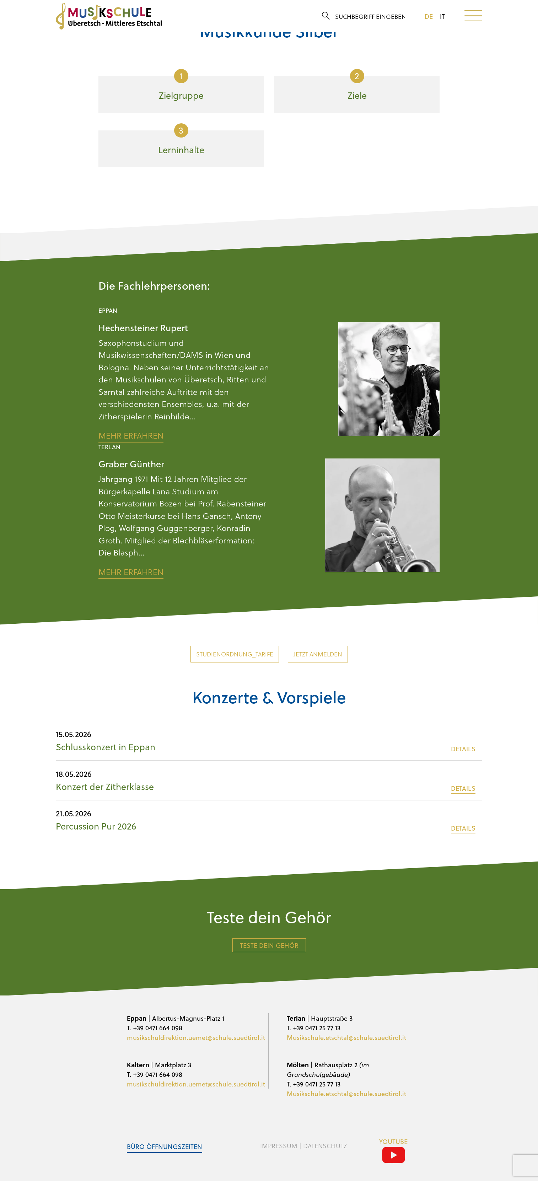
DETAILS (463, 748)
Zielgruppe (181, 85)
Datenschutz (325, 1146)
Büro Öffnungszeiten (164, 1146)
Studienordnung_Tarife (234, 654)
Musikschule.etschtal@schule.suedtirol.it (346, 1037)
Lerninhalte (181, 139)
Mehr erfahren (130, 435)
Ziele (357, 85)
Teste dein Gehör (269, 945)
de (429, 16)
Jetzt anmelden (318, 654)
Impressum (278, 1146)
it (442, 16)
